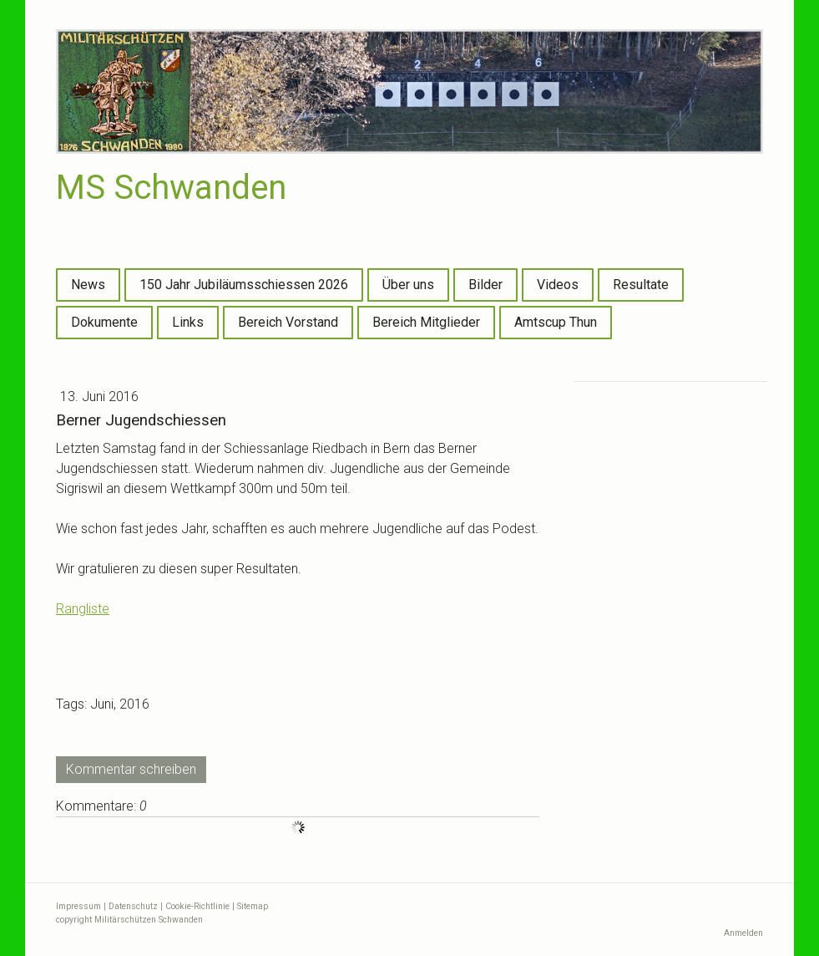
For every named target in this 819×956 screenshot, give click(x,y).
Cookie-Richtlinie (197, 906)
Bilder (485, 284)
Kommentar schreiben (131, 769)
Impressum (78, 906)
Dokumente (104, 322)
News (88, 284)
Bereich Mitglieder (426, 322)
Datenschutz (133, 906)
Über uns (408, 284)
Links (188, 322)
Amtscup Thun (555, 322)
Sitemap (252, 906)
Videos (558, 284)
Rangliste (82, 609)
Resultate (641, 284)
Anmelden (743, 933)
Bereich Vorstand (288, 322)
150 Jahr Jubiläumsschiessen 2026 (243, 284)
